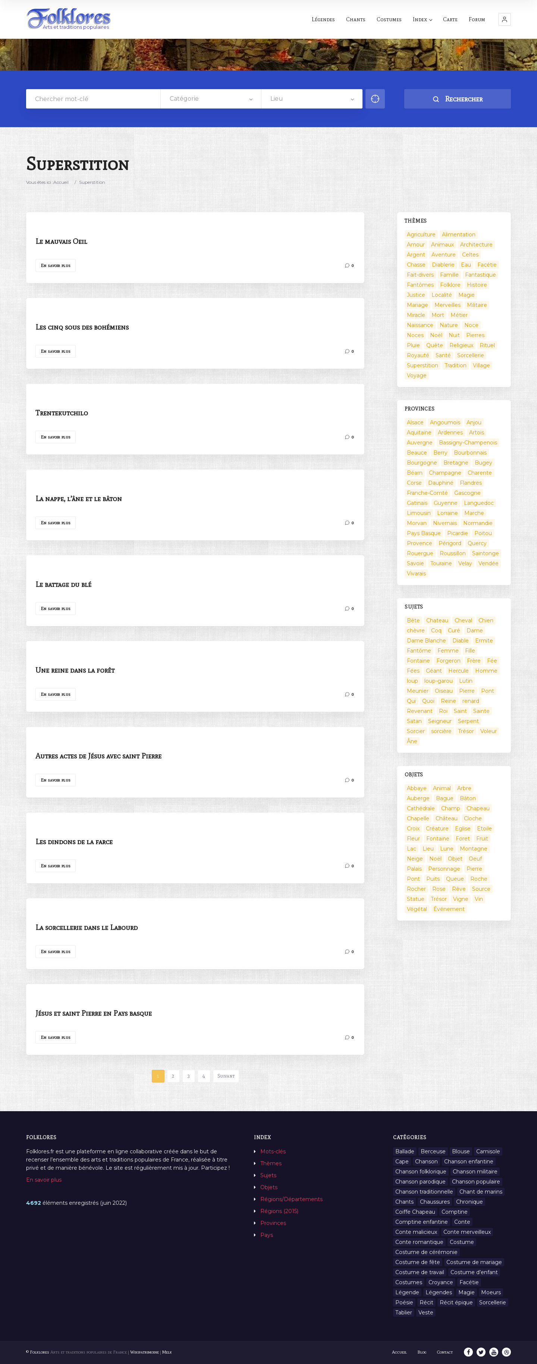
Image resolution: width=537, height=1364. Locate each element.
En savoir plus (55, 265)
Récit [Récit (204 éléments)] (426, 1302)
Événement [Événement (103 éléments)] (449, 909)
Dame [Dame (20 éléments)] (475, 630)
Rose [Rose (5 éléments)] (439, 889)
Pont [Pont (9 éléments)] (487, 691)
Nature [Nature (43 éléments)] (449, 325)
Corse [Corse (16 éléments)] (414, 483)
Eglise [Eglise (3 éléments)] (463, 828)
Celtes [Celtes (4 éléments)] (470, 254)
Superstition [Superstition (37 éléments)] (422, 365)
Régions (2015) (279, 1211)
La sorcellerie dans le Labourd (86, 927)
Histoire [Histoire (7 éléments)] (477, 285)
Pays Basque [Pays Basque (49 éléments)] (424, 533)
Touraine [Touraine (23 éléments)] (441, 563)
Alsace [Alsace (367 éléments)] (415, 422)
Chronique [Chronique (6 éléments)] (469, 1201)
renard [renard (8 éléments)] (470, 701)
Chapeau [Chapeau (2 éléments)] (478, 808)
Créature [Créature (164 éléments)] (437, 828)
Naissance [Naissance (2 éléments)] (420, 325)
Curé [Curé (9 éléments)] (454, 630)
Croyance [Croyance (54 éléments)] (440, 1282)
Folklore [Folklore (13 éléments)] (450, 285)
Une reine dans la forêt (74, 670)
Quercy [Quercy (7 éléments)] (477, 543)
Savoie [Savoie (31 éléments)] (415, 563)
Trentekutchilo (61, 412)
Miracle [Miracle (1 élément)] (416, 315)
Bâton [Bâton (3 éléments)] (468, 798)
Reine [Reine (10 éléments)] (448, 701)
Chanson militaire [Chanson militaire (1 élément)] (475, 1171)
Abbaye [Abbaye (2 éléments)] (417, 788)
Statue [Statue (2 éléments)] (415, 899)
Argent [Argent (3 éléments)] (416, 254)
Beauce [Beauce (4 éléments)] (417, 452)
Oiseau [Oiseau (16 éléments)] (444, 691)
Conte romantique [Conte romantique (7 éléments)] (419, 1242)
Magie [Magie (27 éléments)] (466, 1292)
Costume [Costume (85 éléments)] (462, 1242)
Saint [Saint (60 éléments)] (460, 711)
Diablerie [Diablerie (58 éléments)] (443, 264)
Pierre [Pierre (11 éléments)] (474, 868)
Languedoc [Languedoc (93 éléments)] (479, 503)
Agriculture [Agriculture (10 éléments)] (421, 234)
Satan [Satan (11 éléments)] (414, 721)
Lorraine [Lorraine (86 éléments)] (447, 513)
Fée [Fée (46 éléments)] (492, 660)
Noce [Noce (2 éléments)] (471, 325)
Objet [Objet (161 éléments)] (455, 858)
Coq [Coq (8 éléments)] (436, 630)
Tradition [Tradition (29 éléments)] (456, 365)
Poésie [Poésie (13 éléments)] (404, 1302)
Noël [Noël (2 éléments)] (436, 335)
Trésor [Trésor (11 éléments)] (466, 731)
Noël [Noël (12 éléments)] (435, 858)
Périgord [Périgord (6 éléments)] (450, 543)
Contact (445, 1352)
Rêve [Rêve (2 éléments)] (459, 889)
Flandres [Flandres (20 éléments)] (471, 483)
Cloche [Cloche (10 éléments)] (473, 818)
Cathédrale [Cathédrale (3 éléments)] (421, 808)
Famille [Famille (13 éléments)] (449, 274)
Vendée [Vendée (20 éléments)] (488, 563)
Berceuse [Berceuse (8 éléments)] (433, 1151)
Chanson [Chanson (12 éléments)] (426, 1161)
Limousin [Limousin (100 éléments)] (419, 513)
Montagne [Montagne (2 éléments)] (473, 848)
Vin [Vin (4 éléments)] (479, 899)
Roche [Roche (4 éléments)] (478, 879)
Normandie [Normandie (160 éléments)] (478, 523)
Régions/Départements (291, 1199)
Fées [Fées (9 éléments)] (413, 670)
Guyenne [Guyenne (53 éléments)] (446, 503)
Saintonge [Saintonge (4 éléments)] (485, 553)
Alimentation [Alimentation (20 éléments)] (458, 234)
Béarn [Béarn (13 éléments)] (415, 472)
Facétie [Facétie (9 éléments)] (469, 1282)
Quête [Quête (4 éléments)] (434, 345)
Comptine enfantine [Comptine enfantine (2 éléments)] (421, 1222)
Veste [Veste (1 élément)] (425, 1312)
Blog (422, 1352)
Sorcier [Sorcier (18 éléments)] (416, 731)
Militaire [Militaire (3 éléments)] (477, 305)
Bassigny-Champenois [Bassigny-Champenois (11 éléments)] (468, 442)
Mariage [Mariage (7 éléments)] (417, 305)
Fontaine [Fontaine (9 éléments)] (418, 660)
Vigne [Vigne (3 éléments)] (460, 899)
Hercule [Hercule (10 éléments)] (458, 670)
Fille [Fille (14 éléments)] (470, 650)
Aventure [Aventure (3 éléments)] (443, 254)
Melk (167, 1352)
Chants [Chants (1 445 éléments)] (404, 1201)
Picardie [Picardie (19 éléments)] (457, 533)
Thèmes (271, 1163)
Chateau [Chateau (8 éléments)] (437, 620)
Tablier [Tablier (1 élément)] (403, 1312)
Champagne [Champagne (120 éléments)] (445, 472)
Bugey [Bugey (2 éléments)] (483, 462)
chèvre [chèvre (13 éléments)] (416, 630)
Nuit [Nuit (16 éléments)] (454, 335)
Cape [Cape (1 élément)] (402, 1161)
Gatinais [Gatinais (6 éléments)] (417, 503)
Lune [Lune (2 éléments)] (446, 848)
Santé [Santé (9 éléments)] (443, 355)
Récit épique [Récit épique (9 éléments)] (456, 1302)
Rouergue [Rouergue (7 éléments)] (420, 553)
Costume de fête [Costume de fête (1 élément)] (417, 1262)
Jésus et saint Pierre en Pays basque (93, 1013)
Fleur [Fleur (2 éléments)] (413, 838)
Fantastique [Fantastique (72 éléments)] (480, 274)
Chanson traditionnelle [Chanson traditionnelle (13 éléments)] (424, 1191)
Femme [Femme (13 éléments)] (448, 650)
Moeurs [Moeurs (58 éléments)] (491, 1292)
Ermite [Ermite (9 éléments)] (484, 640)
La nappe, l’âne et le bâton (78, 498)
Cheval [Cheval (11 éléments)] (463, 620)
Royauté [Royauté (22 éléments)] (418, 355)
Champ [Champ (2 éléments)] (450, 808)
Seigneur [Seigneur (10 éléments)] (440, 721)
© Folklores (37, 1352)
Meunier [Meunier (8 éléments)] (417, 691)
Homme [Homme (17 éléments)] (486, 670)
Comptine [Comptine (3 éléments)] (455, 1212)
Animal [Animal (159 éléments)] (442, 788)
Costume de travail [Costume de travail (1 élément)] (419, 1272)
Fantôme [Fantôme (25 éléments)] (419, 650)
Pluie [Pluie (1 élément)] (413, 345)
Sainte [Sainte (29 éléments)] (481, 711)
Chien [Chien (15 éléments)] (485, 620)
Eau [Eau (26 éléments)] (466, 264)
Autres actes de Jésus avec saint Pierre (98, 755)
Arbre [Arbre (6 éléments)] (464, 788)
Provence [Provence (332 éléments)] (419, 543)
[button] (504, 19)
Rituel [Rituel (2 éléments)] (487, 345)
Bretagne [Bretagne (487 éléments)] (455, 462)
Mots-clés (273, 1151)
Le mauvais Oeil (61, 241)
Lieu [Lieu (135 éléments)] (428, 848)
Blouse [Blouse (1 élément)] (461, 1151)
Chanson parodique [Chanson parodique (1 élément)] (420, 1181)
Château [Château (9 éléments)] (447, 818)
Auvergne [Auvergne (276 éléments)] (420, 442)
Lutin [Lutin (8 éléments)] (465, 681)
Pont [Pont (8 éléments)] (413, 879)
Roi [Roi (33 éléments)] (443, 711)
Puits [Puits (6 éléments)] (433, 879)
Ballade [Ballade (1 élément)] (404, 1151)
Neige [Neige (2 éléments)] (415, 858)
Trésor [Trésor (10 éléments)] (439, 899)
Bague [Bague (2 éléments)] (444, 798)
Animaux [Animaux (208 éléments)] (442, 244)
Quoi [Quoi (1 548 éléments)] (428, 701)
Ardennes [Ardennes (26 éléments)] (450, 432)
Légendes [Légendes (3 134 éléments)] (438, 1292)
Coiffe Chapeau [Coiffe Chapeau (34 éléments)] (415, 1212)
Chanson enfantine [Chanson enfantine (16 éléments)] (468, 1161)
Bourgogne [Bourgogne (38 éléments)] (422, 462)
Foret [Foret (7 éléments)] (463, 838)
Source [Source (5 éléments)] (481, 889)
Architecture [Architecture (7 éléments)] (476, 244)
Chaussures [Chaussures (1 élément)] (435, 1201)
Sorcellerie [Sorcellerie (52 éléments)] (470, 355)
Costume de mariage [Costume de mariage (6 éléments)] (474, 1262)
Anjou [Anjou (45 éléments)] (474, 422)
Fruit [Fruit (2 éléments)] (482, 838)
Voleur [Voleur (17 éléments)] (488, 731)
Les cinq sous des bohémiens (82, 327)
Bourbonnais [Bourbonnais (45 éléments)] (470, 452)
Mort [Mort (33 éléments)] (437, 315)
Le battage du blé (63, 584)
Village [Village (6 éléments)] (481, 365)
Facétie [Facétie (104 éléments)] (487, 264)
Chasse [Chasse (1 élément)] (416, 264)
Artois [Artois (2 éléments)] (476, 432)
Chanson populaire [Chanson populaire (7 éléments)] (476, 1181)
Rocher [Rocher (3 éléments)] (416, 889)
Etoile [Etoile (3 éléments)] (484, 828)
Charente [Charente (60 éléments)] (480, 472)
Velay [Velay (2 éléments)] (465, 563)
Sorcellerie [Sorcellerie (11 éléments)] (492, 1302)
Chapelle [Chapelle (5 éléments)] (418, 818)
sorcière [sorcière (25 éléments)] (441, 731)
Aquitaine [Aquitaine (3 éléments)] (419, 432)
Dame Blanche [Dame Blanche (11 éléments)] (426, 640)
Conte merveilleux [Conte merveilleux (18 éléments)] (467, 1232)
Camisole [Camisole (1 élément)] (488, 1151)
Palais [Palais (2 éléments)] (414, 868)
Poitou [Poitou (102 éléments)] (483, 533)
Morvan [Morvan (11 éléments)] (417, 523)
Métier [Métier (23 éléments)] (459, 315)
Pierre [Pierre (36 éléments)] (467, 691)
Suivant (226, 1076)
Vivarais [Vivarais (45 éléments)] (416, 573)
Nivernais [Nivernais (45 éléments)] (445, 523)
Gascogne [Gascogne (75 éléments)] (467, 493)
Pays (266, 1235)
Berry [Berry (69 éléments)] (440, 452)
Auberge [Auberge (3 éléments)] (418, 798)
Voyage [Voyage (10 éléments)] (417, 375)
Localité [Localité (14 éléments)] (441, 295)
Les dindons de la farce (74, 841)
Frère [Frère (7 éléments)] (474, 660)
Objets (268, 1187)
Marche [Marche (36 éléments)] (474, 513)
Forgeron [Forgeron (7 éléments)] (448, 660)
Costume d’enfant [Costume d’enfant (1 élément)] (474, 1272)
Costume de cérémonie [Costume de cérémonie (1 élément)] (426, 1252)
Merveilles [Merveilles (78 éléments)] (447, 305)
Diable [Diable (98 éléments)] (460, 640)
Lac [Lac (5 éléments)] (411, 848)
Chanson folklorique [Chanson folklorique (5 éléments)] (420, 1171)
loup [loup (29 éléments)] (412, 681)
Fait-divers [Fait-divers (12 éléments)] (420, 274)
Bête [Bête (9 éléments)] (413, 620)
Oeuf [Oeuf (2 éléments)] (475, 858)
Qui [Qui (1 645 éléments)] (411, 701)
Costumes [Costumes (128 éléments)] (408, 1282)
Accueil (61, 182)
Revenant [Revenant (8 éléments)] (420, 711)
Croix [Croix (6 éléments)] (413, 828)
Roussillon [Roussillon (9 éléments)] (453, 553)
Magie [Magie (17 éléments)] (466, 295)
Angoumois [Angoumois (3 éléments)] (445, 422)
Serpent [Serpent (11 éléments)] (468, 721)
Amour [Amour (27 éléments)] (416, 244)
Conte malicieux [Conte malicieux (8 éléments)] (416, 1232)
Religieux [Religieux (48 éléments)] (461, 345)
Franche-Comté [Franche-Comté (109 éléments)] (427, 493)
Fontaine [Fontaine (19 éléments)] (437, 838)
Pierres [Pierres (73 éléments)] (475, 335)
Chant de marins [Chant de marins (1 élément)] (480, 1191)
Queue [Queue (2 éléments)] (455, 879)
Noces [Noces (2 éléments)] (415, 335)
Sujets (268, 1175)
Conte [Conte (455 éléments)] (462, 1222)
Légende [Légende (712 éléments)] (407, 1292)
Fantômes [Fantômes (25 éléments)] (420, 285)
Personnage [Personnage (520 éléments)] (444, 868)
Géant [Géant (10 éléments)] (434, 670)
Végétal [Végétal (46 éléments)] (417, 909)
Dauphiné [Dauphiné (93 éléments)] (440, 483)
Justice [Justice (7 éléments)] (416, 295)
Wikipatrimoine (144, 1352)
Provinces (273, 1223)
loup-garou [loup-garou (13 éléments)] (438, 681)
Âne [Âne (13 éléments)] (412, 741)
